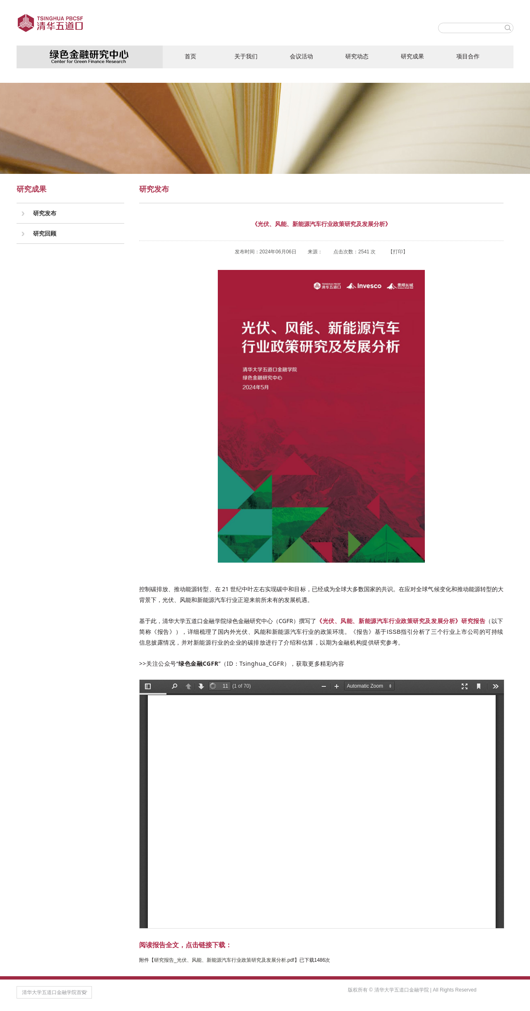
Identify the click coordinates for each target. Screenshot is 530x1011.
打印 (398, 252)
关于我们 (246, 56)
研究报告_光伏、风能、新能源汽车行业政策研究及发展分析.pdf (224, 960)
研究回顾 (44, 233)
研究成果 (412, 56)
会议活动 (301, 56)
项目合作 (467, 56)
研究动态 (357, 56)
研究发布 (44, 213)
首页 (190, 56)
